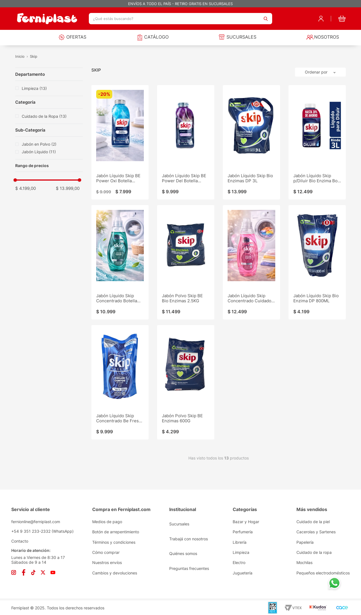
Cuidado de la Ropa (44, 116)
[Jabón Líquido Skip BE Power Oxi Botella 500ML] (120, 142)
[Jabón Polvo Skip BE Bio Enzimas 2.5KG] (185, 262)
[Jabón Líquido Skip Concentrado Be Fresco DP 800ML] (120, 382)
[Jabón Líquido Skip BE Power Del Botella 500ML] (185, 142)
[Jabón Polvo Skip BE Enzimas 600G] (185, 382)
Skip (33, 56)
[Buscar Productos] (265, 18)
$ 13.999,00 (68, 188)
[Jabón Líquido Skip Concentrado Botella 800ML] (120, 262)
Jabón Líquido (39, 151)
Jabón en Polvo (39, 144)
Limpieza (34, 88)
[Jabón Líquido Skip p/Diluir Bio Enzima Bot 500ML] (317, 142)
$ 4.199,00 (25, 188)
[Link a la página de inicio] (20, 56)
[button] (46, 165)
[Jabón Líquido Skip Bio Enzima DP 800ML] (317, 262)
